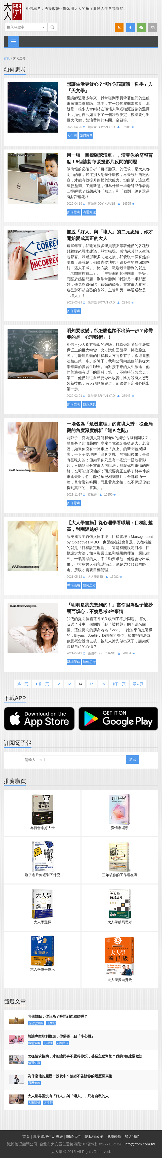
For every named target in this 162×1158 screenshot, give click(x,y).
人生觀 (72, 135)
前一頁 (42, 684)
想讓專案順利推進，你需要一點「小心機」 (61, 1036)
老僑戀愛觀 (35, 1023)
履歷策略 (34, 1083)
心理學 (48, 1043)
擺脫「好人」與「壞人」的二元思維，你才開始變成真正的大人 (110, 235)
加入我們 (132, 1136)
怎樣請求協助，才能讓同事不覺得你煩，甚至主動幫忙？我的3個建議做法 (85, 1056)
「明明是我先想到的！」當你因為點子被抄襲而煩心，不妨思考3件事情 (110, 608)
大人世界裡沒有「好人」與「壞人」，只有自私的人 (68, 1096)
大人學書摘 (95, 576)
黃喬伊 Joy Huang (101, 203)
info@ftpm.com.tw (140, 1144)
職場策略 (73, 585)
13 (69, 684)
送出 (132, 759)
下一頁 (119, 684)
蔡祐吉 (92, 494)
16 (103, 684)
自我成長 (89, 404)
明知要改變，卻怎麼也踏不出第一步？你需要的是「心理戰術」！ (110, 334)
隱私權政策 (94, 1136)
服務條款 (113, 1136)
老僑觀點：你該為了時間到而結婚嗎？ (58, 1016)
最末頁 (138, 684)
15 (92, 684)
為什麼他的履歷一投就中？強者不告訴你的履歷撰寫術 (70, 1076)
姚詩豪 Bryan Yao (101, 127)
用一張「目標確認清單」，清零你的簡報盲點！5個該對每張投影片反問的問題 (110, 158)
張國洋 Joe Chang (101, 653)
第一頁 (22, 684)
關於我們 (73, 1136)
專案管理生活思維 (48, 1136)
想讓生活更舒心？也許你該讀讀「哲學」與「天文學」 (110, 87)
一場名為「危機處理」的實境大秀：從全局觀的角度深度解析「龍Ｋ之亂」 (110, 427)
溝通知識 (89, 212)
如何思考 (86, 135)
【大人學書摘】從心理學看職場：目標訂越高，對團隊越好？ (110, 526)
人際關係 (62, 1043)
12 (58, 684)
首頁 (7, 58)
